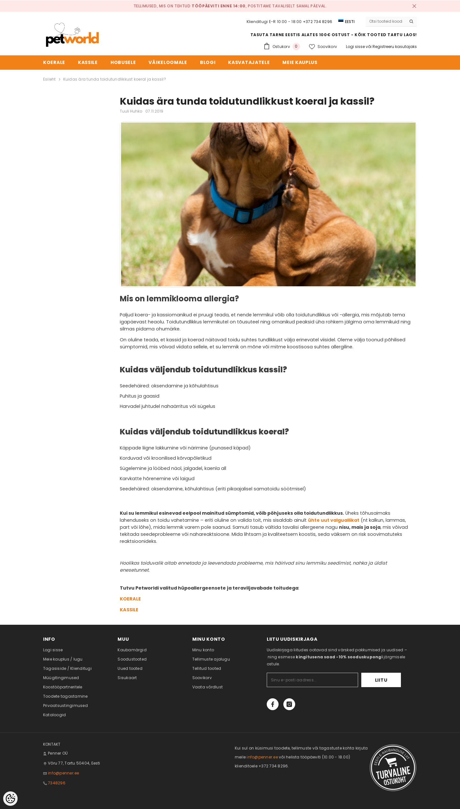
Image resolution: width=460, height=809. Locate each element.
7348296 (56, 783)
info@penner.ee (63, 773)
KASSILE (129, 610)
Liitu (381, 680)
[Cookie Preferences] (10, 798)
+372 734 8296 (317, 21)
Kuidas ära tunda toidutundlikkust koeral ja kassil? (114, 79)
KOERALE (130, 599)
